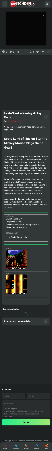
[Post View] (31, 52)
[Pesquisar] (47, 4)
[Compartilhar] (18, 52)
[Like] (11, 52)
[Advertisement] (26, 81)
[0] (4, 52)
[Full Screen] (48, 52)
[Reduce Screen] (43, 52)
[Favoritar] (37, 52)
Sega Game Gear (15, 121)
